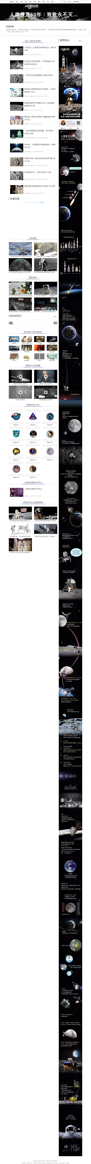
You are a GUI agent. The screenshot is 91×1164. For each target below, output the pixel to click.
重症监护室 (52, 360)
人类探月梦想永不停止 (33, 489)
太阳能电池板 (14, 351)
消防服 (39, 351)
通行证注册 (61, 1163)
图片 (43, 1)
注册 (69, 1)
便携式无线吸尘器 (26, 343)
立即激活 (42, 202)
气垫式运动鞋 (51, 343)
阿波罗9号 (50, 425)
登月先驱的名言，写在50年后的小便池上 (20, 536)
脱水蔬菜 (26, 360)
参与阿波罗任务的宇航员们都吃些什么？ (20, 520)
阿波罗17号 (33, 477)
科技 (35, 1)
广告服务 (35, 1163)
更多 (53, 1)
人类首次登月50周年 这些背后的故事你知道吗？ (21, 552)
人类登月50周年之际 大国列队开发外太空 (20, 256)
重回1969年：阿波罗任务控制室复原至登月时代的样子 (48, 311)
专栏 (48, 1)
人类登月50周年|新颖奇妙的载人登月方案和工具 (46, 520)
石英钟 (14, 360)
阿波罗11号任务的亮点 (46, 384)
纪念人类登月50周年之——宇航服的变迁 (45, 295)
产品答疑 (67, 1163)
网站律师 (49, 1163)
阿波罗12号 (50, 442)
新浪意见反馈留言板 (37, 1161)
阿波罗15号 (50, 460)
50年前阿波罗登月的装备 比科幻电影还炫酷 (20, 295)
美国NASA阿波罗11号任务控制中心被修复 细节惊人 (22, 311)
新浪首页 (12, 1)
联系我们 (40, 1163)
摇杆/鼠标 (51, 351)
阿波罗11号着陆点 (20, 399)
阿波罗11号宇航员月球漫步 (20, 384)
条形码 (39, 360)
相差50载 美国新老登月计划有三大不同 (39, 186)
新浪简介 (24, 1163)
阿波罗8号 (33, 425)
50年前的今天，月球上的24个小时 (37, 172)
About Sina (29, 1163)
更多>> (55, 316)
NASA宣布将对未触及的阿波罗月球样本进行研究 (47, 272)
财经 (26, 1)
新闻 (17, 1)
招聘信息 (44, 1163)
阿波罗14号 (33, 460)
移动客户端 (77, 1)
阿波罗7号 (16, 425)
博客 (39, 1)
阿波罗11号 (33, 442)
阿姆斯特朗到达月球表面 (45, 399)
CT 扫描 (39, 343)
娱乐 (30, 1)
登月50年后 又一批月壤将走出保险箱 (45, 256)
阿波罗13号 (16, 460)
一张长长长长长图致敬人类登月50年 (38, 75)
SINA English (55, 1163)
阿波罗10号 (16, 442)
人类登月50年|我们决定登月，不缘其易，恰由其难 (47, 536)
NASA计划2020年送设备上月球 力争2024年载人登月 (22, 272)
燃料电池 (26, 351)
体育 (21, 1)
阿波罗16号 (16, 477)
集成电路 (14, 343)
